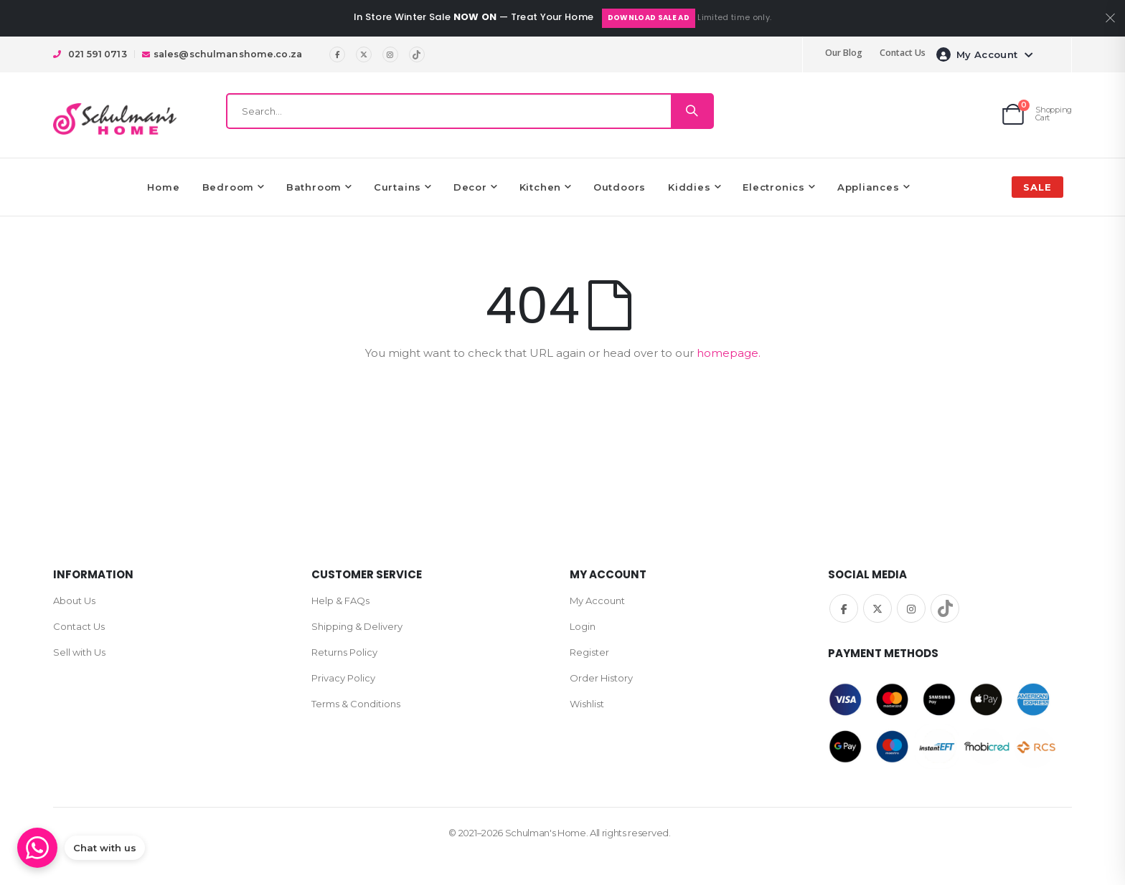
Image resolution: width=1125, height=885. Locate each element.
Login (583, 626)
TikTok (945, 608)
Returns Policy (344, 652)
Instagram (911, 608)
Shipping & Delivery (357, 626)
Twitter (877, 608)
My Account (597, 600)
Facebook (843, 608)
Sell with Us (79, 652)
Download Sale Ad (648, 17)
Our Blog (843, 53)
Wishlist (587, 703)
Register (589, 652)
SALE (1037, 187)
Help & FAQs (340, 600)
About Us (74, 600)
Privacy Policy (343, 678)
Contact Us (903, 53)
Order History (601, 678)
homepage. (729, 353)
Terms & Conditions (355, 703)
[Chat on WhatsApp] (81, 848)
